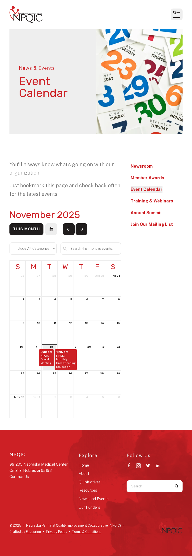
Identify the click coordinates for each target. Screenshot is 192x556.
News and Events (94, 499)
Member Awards (147, 177)
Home (84, 465)
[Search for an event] (90, 248)
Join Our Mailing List (152, 224)
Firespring (33, 532)
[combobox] (149, 486)
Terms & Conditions (86, 532)
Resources (88, 490)
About (84, 473)
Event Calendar (146, 189)
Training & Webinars (152, 200)
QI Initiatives (90, 482)
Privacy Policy (56, 532)
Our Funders (89, 507)
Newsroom (142, 166)
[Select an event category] (33, 248)
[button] (177, 14)
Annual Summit (146, 212)
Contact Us (19, 476)
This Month (26, 229)
